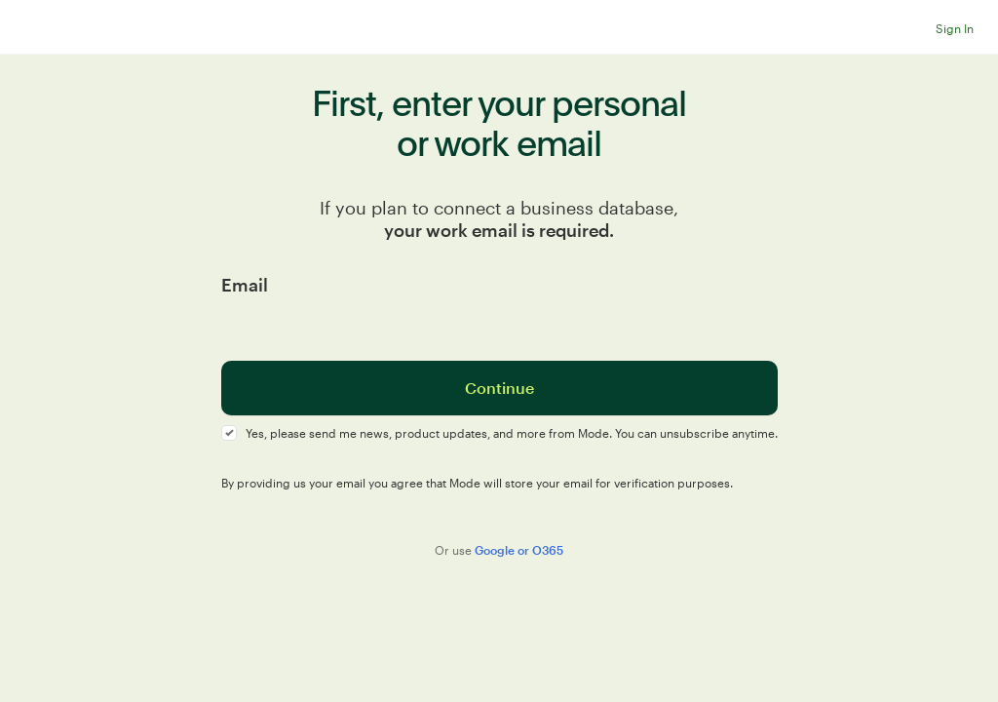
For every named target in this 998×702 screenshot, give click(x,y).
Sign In (955, 28)
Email (244, 284)
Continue (499, 387)
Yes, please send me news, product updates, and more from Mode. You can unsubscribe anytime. (512, 433)
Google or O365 (519, 550)
